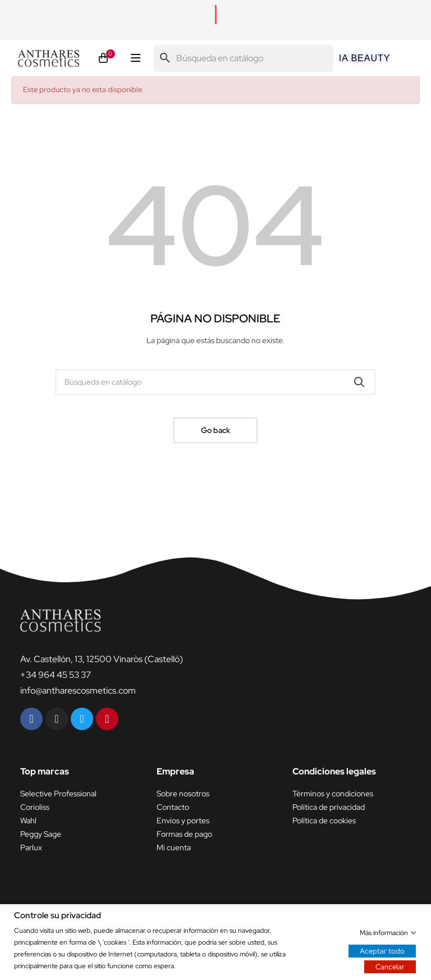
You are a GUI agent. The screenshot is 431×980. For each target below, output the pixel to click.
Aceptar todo (382, 950)
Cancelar (390, 966)
